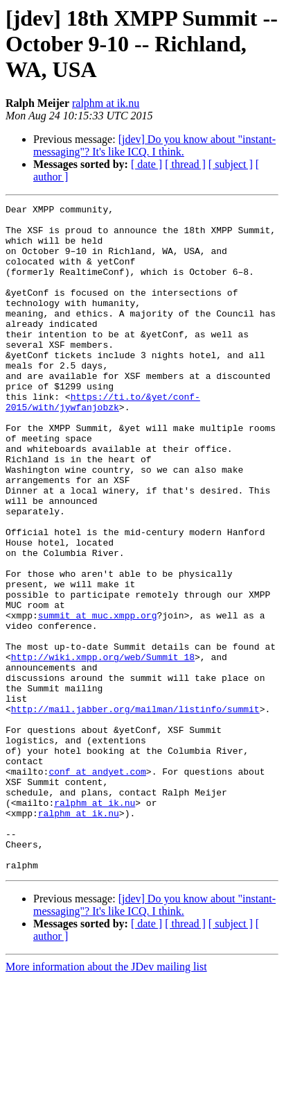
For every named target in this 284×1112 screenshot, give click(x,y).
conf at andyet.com (96, 885)
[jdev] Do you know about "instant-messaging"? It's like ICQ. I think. (154, 145)
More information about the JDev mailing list (106, 1100)
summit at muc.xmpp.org (97, 698)
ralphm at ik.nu (105, 103)
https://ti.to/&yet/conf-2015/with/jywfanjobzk (103, 442)
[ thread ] (185, 164)
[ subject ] (230, 164)
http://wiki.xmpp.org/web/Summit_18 (103, 748)
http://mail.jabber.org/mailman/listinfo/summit (135, 810)
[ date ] (146, 164)
